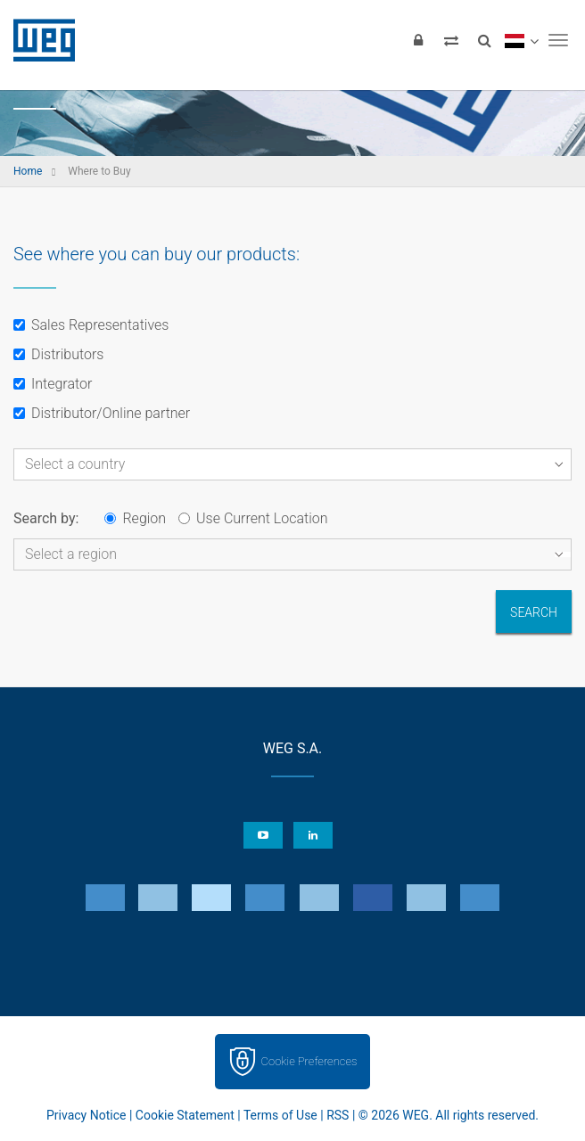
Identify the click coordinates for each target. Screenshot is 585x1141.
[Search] (484, 40)
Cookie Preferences (309, 1061)
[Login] (418, 40)
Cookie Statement (185, 1115)
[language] (521, 40)
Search (533, 612)
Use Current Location (252, 518)
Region (135, 518)
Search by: (45, 518)
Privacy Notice (86, 1115)
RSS (337, 1115)
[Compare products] (451, 40)
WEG (38, 40)
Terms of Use (280, 1115)
